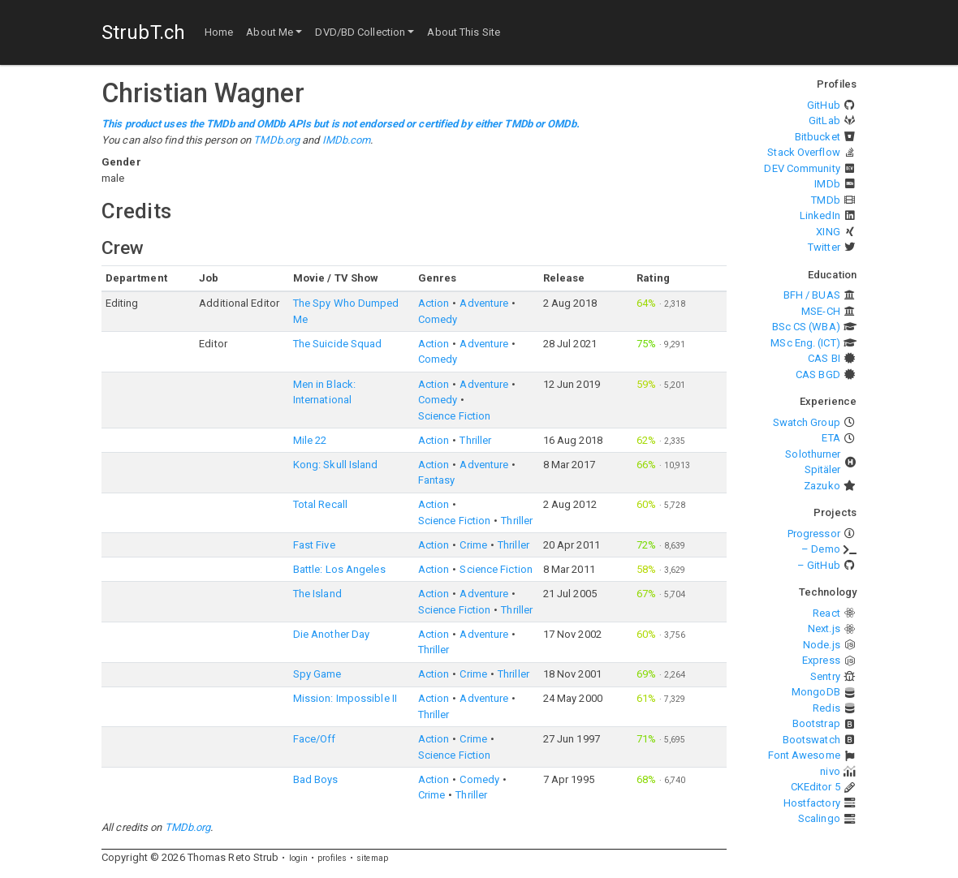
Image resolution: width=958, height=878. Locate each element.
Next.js (824, 628)
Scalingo (819, 818)
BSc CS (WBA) (806, 327)
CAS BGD (818, 374)
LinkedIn (820, 215)
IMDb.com (346, 140)
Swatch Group (806, 422)
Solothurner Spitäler (812, 462)
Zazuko (822, 486)
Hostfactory (811, 803)
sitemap (372, 858)
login (299, 858)
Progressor (814, 533)
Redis (826, 708)
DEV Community (801, 168)
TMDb (825, 200)
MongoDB (816, 692)
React (826, 613)
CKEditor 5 (815, 787)
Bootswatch (811, 740)
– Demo (820, 549)
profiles (332, 858)
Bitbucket (817, 137)
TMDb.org (276, 140)
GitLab (824, 120)
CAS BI (824, 358)
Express (821, 660)
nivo (829, 771)
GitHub (823, 105)
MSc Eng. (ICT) (804, 343)
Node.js (821, 645)
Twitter (824, 247)
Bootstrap (816, 723)
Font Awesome (804, 755)
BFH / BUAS (811, 295)
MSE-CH (820, 311)
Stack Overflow (803, 152)
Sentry (825, 676)
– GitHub (818, 565)
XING (827, 232)
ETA (830, 438)
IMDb (826, 184)
